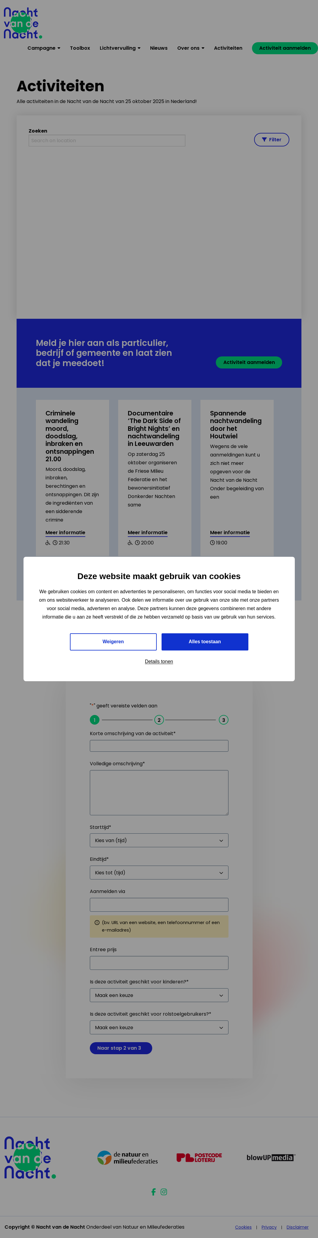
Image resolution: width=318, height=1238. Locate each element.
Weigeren (113, 641)
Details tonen (159, 661)
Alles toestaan (204, 641)
